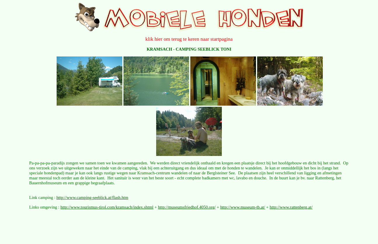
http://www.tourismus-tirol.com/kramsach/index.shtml (107, 207)
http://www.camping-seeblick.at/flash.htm (92, 197)
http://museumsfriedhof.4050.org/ (187, 207)
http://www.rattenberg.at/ (291, 207)
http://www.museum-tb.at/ (242, 207)
